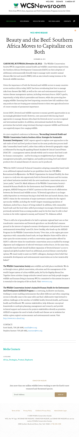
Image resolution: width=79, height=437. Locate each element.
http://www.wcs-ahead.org (13, 318)
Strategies (13, 360)
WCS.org (50, 2)
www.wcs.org (47, 281)
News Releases (11, 21)
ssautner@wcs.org (35, 330)
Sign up (60, 394)
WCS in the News (38, 21)
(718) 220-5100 (56, 424)
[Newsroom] (39, 6)
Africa (5, 360)
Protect (21, 360)
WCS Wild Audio (54, 21)
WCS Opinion (24, 21)
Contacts (67, 21)
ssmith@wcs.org (30, 327)
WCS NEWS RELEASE (39, 33)
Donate (59, 2)
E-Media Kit (70, 2)
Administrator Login (60, 410)
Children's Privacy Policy (43, 410)
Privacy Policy (27, 410)
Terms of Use (16, 410)
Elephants (29, 360)
